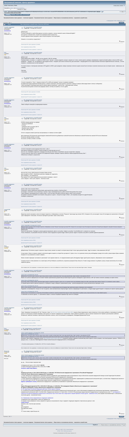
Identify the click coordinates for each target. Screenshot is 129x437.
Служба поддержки (9, 27)
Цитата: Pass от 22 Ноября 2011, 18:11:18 (29, 274)
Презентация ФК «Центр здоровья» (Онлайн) (30, 44)
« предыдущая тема (111, 20)
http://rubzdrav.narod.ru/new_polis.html (53, 338)
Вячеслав (6, 351)
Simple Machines (69, 429)
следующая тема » (121, 20)
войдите (12, 8)
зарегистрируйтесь (20, 8)
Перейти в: (95, 424)
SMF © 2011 (63, 429)
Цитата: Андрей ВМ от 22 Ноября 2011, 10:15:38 (31, 225)
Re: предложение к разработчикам (33, 27)
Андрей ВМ (7, 209)
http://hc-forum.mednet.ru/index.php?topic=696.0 (61, 312)
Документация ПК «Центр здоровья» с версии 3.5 (31, 49)
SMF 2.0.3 (58, 429)
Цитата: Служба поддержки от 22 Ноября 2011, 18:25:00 (32, 332)
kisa (5, 52)
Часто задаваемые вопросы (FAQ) (28, 46)
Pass (5, 245)
